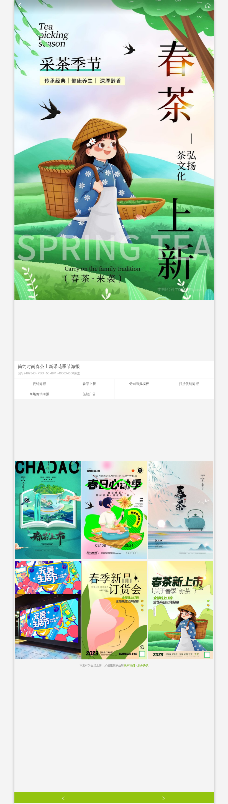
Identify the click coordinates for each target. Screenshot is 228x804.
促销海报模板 (139, 384)
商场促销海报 (39, 394)
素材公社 (208, 5)
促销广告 (89, 394)
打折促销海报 (189, 384)
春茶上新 (89, 384)
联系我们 (129, 665)
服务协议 (142, 665)
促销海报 (39, 384)
